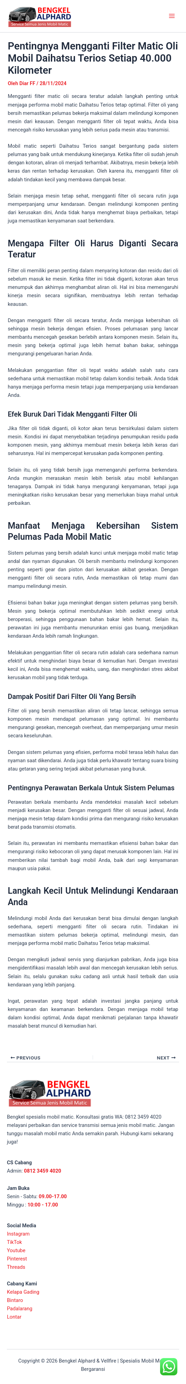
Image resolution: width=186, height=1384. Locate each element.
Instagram (18, 1234)
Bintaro (15, 1300)
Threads (16, 1267)
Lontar (14, 1317)
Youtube (16, 1250)
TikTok (14, 1242)
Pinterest (17, 1259)
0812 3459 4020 (42, 1171)
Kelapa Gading (23, 1292)
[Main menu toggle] (172, 16)
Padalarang (19, 1308)
